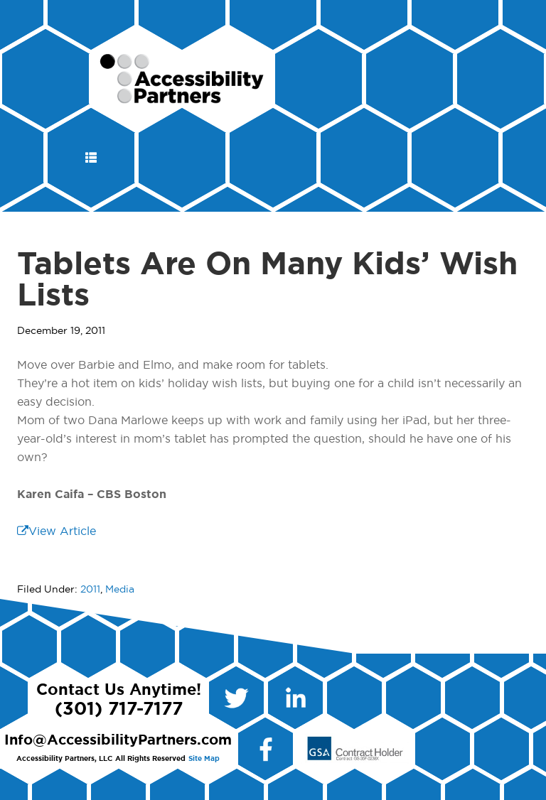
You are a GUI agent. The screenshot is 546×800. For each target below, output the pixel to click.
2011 (90, 590)
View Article (56, 531)
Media (119, 590)
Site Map (204, 758)
